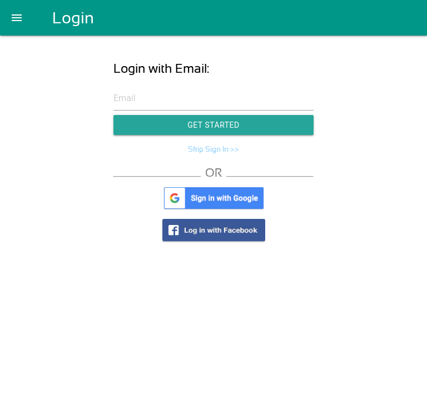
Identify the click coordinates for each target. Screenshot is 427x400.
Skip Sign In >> (213, 148)
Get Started (213, 125)
